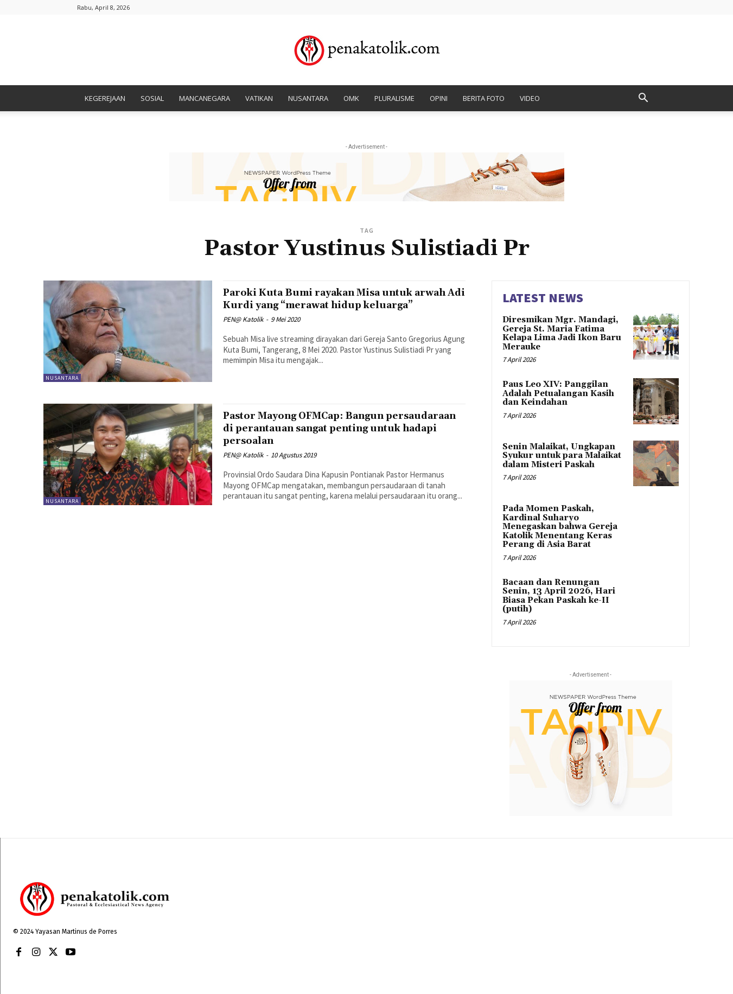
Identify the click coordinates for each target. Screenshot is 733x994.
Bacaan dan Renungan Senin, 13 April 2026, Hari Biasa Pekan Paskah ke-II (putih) (558, 596)
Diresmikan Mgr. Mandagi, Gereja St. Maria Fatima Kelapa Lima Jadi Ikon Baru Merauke (561, 333)
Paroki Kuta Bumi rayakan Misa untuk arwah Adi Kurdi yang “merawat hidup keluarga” (338, 304)
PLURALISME (394, 98)
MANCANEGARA (204, 98)
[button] (643, 99)
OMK (351, 98)
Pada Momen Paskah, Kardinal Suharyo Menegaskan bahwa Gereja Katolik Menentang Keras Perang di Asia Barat (559, 527)
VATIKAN (259, 98)
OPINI (439, 98)
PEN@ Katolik (243, 331)
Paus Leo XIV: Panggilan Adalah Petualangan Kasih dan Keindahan (558, 393)
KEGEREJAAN (105, 98)
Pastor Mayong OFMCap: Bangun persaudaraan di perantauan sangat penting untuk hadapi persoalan (329, 428)
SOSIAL (152, 98)
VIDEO (530, 98)
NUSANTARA (308, 98)
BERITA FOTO (484, 98)
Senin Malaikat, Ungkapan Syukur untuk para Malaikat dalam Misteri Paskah (561, 456)
